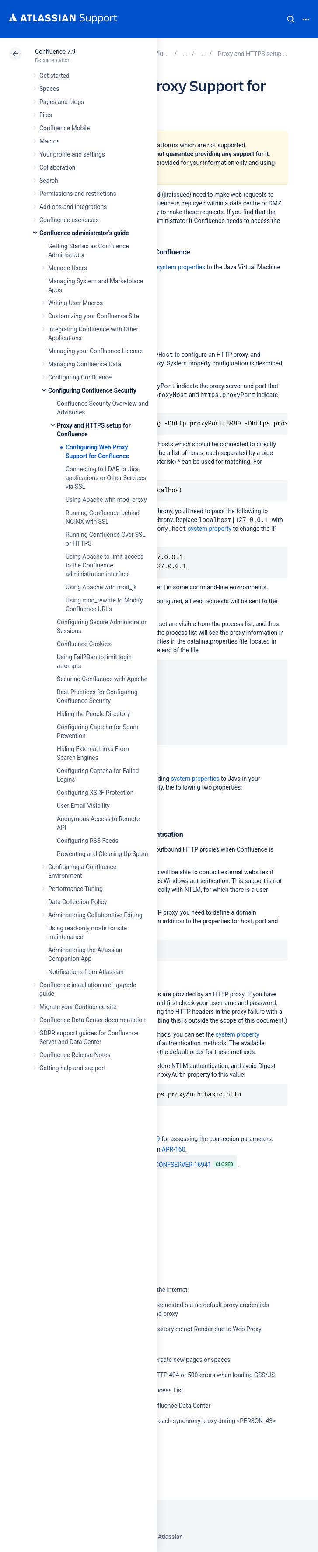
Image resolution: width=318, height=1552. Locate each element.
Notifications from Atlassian (86, 971)
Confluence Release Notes (74, 1054)
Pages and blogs (61, 101)
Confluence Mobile (64, 128)
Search (291, 19)
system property (209, 528)
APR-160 (173, 1149)
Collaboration (57, 167)
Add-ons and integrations (73, 206)
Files (45, 114)
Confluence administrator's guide (84, 233)
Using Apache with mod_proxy (106, 499)
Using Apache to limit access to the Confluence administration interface (104, 565)
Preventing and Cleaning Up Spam (102, 853)
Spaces (49, 88)
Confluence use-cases (69, 219)
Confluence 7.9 (55, 51)
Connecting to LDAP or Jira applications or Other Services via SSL (106, 478)
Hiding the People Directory (93, 713)
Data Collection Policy (77, 901)
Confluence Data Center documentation (92, 1019)
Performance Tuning (75, 888)
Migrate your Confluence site (77, 1006)
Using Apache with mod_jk (101, 587)
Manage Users (67, 267)
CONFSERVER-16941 (178, 1164)
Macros (49, 141)
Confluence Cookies (84, 643)
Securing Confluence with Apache (102, 678)
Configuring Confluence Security (92, 390)
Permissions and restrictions (77, 193)
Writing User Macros (75, 302)
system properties (181, 267)
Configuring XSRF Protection (95, 792)
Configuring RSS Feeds (88, 840)
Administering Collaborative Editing (95, 915)
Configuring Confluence (80, 377)
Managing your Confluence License (95, 351)
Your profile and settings (72, 154)
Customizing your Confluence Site (93, 316)
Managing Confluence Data (84, 364)
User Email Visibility (83, 805)
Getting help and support (72, 1068)
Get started (54, 75)
